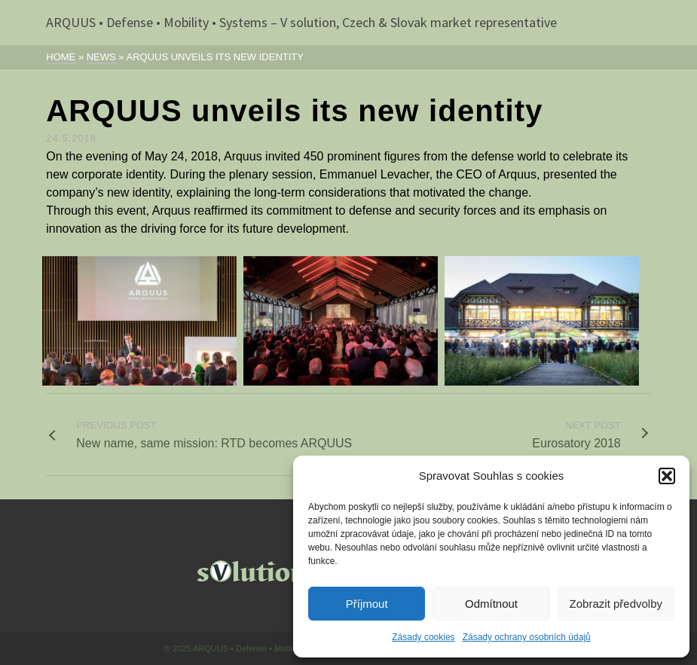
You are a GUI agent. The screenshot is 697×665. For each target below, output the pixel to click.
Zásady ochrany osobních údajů (527, 637)
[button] (666, 475)
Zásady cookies (423, 637)
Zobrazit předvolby (616, 603)
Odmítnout (491, 603)
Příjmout (367, 603)
